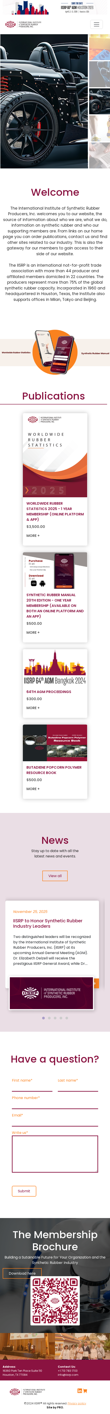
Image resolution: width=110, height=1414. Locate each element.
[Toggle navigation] (96, 24)
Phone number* (26, 1097)
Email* (17, 1115)
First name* (22, 1080)
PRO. (60, 1407)
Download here (22, 1273)
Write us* (20, 1132)
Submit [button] (24, 1191)
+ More (89, 983)
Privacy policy (77, 1403)
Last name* (68, 1080)
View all (55, 875)
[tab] (43, 1018)
